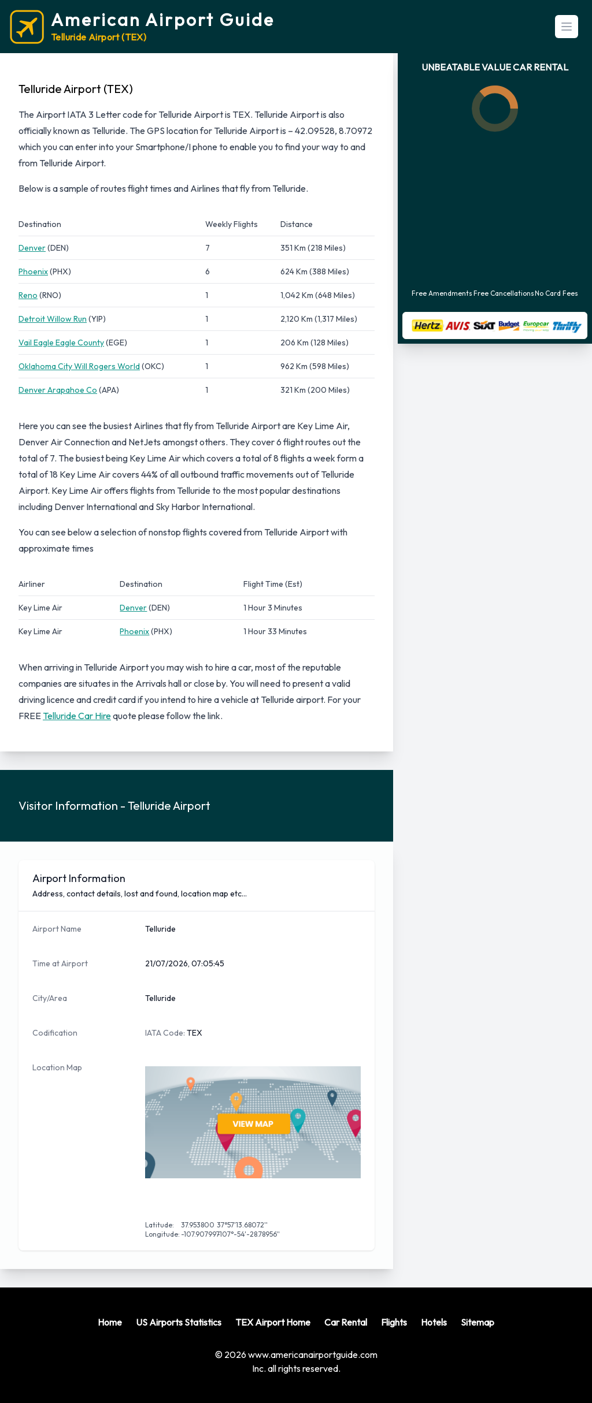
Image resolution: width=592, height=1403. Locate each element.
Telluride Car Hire (77, 715)
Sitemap (477, 1322)
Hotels (434, 1322)
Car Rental (345, 1322)
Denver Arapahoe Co (57, 390)
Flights (394, 1322)
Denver (32, 248)
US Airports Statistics (178, 1322)
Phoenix (33, 271)
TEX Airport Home (272, 1322)
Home (110, 1322)
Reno (28, 295)
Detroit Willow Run (52, 319)
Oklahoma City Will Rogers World (79, 366)
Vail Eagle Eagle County (61, 342)
